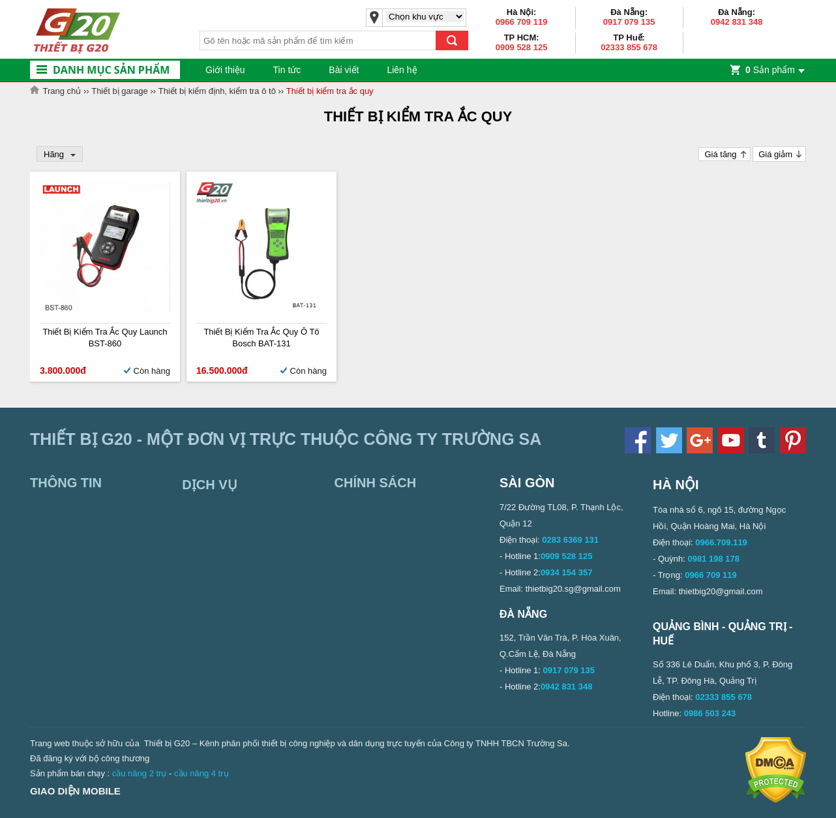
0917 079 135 (629, 22)
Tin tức (287, 70)
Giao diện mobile (75, 790)
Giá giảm (775, 154)
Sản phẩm (770, 70)
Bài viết (344, 70)
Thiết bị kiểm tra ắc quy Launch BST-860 (104, 337)
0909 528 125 (522, 47)
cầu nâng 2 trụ (139, 773)
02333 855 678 (629, 47)
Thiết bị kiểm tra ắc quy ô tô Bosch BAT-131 (261, 337)
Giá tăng (720, 154)
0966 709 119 (522, 22)
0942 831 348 (737, 22)
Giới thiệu (225, 70)
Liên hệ (402, 70)
